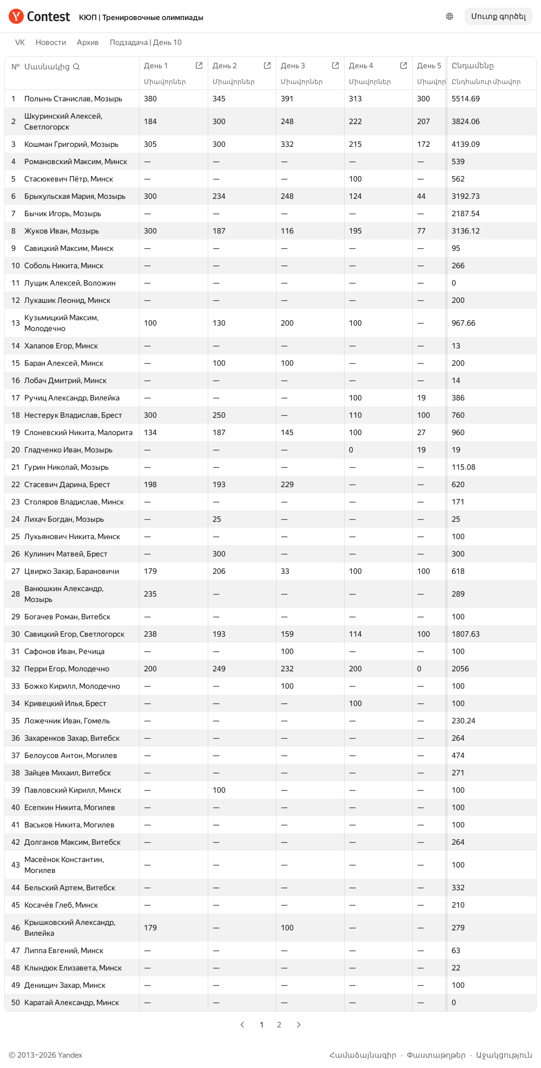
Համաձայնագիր (363, 1055)
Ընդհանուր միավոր (492, 81)
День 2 (230, 65)
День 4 (366, 65)
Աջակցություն (504, 1055)
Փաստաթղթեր (436, 1055)
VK (20, 42)
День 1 (161, 65)
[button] (52, 66)
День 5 (434, 65)
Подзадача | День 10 (146, 42)
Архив (88, 42)
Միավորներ (170, 81)
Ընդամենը (478, 65)
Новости (51, 42)
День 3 (298, 65)
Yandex (70, 1055)
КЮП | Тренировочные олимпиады (141, 17)
